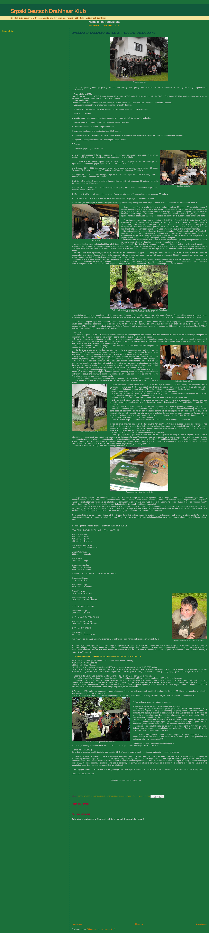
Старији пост (201, 924)
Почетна (139, 924)
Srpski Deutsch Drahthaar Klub (48, 11)
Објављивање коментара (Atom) (101, 929)
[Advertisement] (93, 902)
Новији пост (77, 924)
